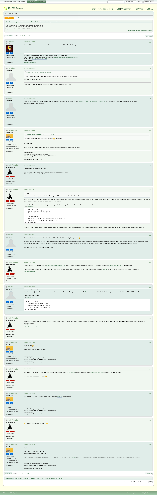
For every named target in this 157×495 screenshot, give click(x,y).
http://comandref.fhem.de (115, 265)
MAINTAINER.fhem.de (98, 101)
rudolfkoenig (13, 165)
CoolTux (11, 42)
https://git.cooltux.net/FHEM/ (39, 58)
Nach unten (8, 36)
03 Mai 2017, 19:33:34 (29, 393)
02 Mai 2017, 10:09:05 (29, 262)
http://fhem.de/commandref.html (55, 265)
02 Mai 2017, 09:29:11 (29, 234)
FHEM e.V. (148, 9)
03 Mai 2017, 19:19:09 (29, 369)
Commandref (126, 9)
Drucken (149, 36)
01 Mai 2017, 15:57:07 (29, 189)
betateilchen (12, 130)
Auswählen (31, 206)
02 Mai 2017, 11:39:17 (29, 286)
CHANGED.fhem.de (85, 101)
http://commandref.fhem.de (33, 325)
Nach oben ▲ (150, 492)
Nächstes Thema (146, 30)
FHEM (117, 9)
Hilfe (128, 492)
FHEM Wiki (138, 9)
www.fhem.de (71, 372)
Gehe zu (126, 481)
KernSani (11, 68)
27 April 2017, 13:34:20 (29, 98)
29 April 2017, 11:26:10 (29, 165)
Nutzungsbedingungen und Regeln (138, 492)
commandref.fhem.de (96, 372)
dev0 (10, 98)
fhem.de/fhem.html (29, 271)
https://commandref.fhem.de (33, 327)
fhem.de (105, 269)
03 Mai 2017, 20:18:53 (29, 420)
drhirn (10, 235)
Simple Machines (17, 492)
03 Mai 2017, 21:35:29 (29, 444)
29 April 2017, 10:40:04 (29, 130)
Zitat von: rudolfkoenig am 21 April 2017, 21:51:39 (40, 134)
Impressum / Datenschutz (102, 9)
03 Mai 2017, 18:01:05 (29, 342)
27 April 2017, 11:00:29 (29, 41)
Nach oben (8, 473)
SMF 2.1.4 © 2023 (7, 492)
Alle (29, 36)
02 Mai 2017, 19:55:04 (29, 318)
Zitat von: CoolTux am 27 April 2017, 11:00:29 (39, 72)
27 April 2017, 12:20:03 (29, 68)
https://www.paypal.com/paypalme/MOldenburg (65, 57)
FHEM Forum (15, 8)
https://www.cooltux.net (30, 62)
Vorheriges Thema (134, 30)
